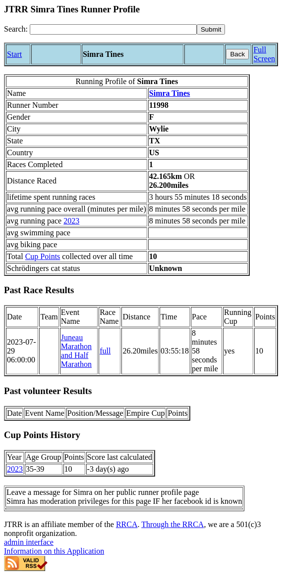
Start (14, 54)
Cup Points (42, 256)
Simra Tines (169, 93)
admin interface (29, 542)
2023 (71, 221)
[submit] (211, 29)
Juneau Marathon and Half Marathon (76, 350)
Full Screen (264, 54)
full (105, 351)
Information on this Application (54, 551)
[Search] (113, 29)
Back (237, 54)
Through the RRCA (172, 524)
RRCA (127, 524)
